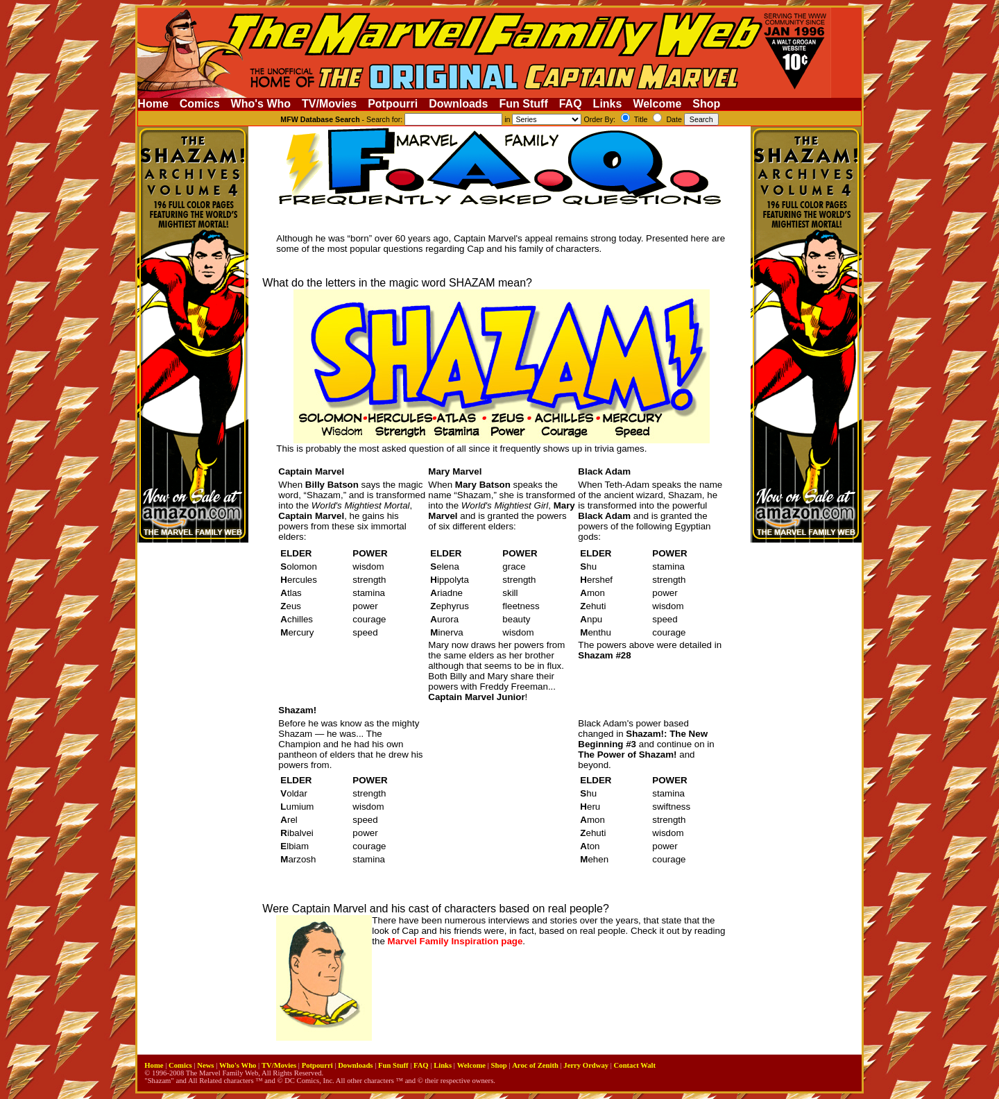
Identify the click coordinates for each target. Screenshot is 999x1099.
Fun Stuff (524, 104)
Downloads (458, 104)
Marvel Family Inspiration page (455, 941)
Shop (706, 104)
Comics (200, 104)
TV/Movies (329, 104)
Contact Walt (635, 1065)
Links (607, 104)
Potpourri (393, 104)
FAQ (570, 104)
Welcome (657, 104)
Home (152, 104)
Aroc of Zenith (535, 1065)
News (205, 1065)
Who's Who (261, 104)
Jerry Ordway (585, 1065)
